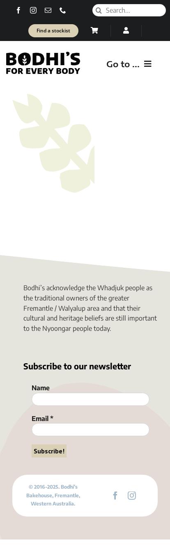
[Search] (98, 10)
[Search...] (129, 10)
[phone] (63, 10)
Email (42, 418)
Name (41, 388)
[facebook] (18, 10)
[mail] (48, 10)
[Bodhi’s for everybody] (43, 54)
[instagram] (33, 10)
